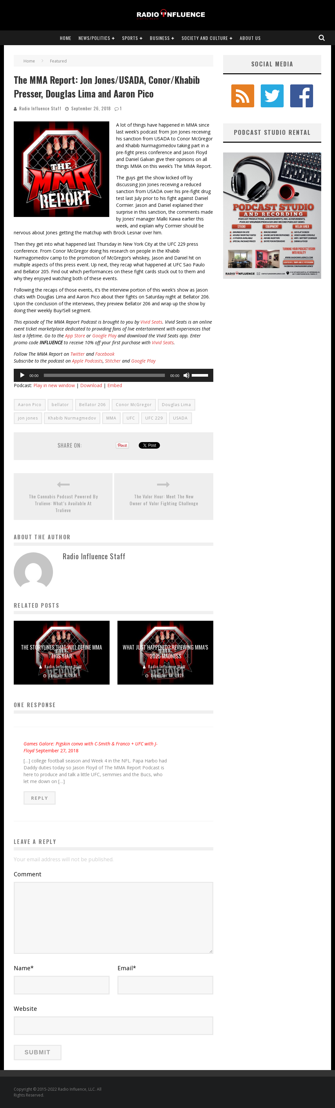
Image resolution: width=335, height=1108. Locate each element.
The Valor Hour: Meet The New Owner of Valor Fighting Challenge (164, 500)
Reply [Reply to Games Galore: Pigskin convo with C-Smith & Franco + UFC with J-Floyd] (39, 798)
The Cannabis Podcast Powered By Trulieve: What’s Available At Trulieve (63, 503)
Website (25, 1008)
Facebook (105, 354)
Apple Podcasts (87, 361)
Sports (130, 37)
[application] (113, 375)
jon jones (28, 418)
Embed (114, 385)
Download (91, 385)
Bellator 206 (92, 404)
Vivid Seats (151, 322)
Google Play (104, 335)
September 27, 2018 (57, 750)
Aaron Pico (30, 404)
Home (65, 37)
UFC (131, 418)
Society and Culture (205, 37)
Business (160, 37)
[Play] (22, 375)
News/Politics (94, 37)
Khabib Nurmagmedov (72, 418)
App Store (75, 335)
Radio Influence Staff (40, 108)
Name (24, 968)
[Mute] (186, 375)
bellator (60, 404)
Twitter (77, 354)
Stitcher (113, 361)
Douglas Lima (176, 404)
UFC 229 (154, 418)
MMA (111, 418)
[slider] (104, 375)
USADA (180, 418)
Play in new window (54, 385)
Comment (28, 874)
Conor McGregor (134, 404)
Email (126, 968)
